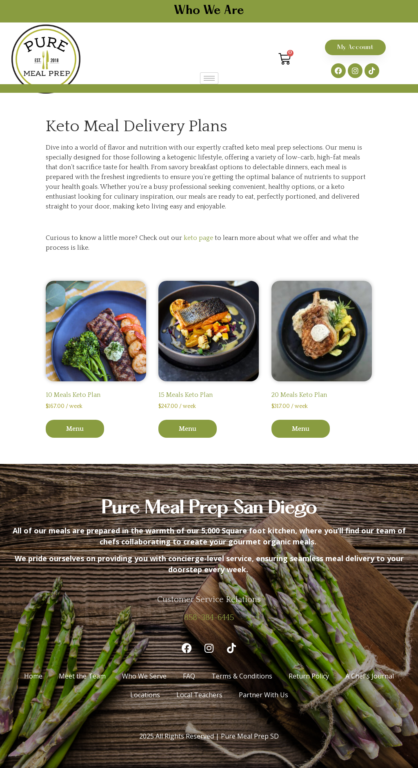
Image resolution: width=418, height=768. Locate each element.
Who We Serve (144, 676)
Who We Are (209, 11)
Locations (145, 694)
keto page (198, 238)
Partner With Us (263, 694)
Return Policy (309, 676)
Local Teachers (199, 694)
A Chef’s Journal (369, 676)
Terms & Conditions (241, 676)
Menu (75, 428)
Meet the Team (82, 676)
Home (33, 676)
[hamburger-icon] (209, 78)
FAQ (189, 676)
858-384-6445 (209, 617)
